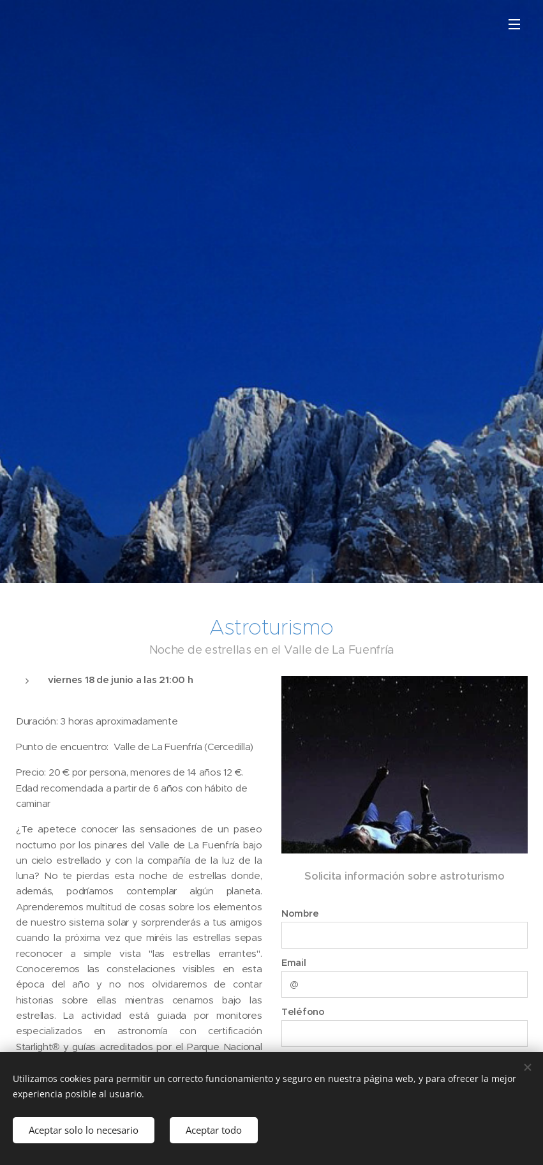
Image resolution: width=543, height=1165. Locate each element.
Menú (514, 24)
